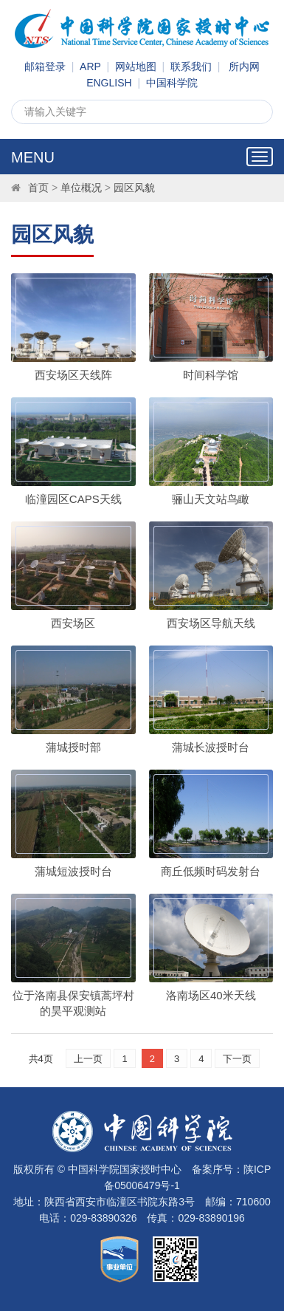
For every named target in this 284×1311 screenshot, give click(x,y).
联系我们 (191, 66)
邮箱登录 (45, 66)
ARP (90, 66)
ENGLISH (108, 83)
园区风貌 (134, 188)
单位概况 (81, 188)
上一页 (88, 1058)
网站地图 (135, 66)
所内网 (244, 66)
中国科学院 (172, 83)
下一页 (237, 1058)
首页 (38, 188)
